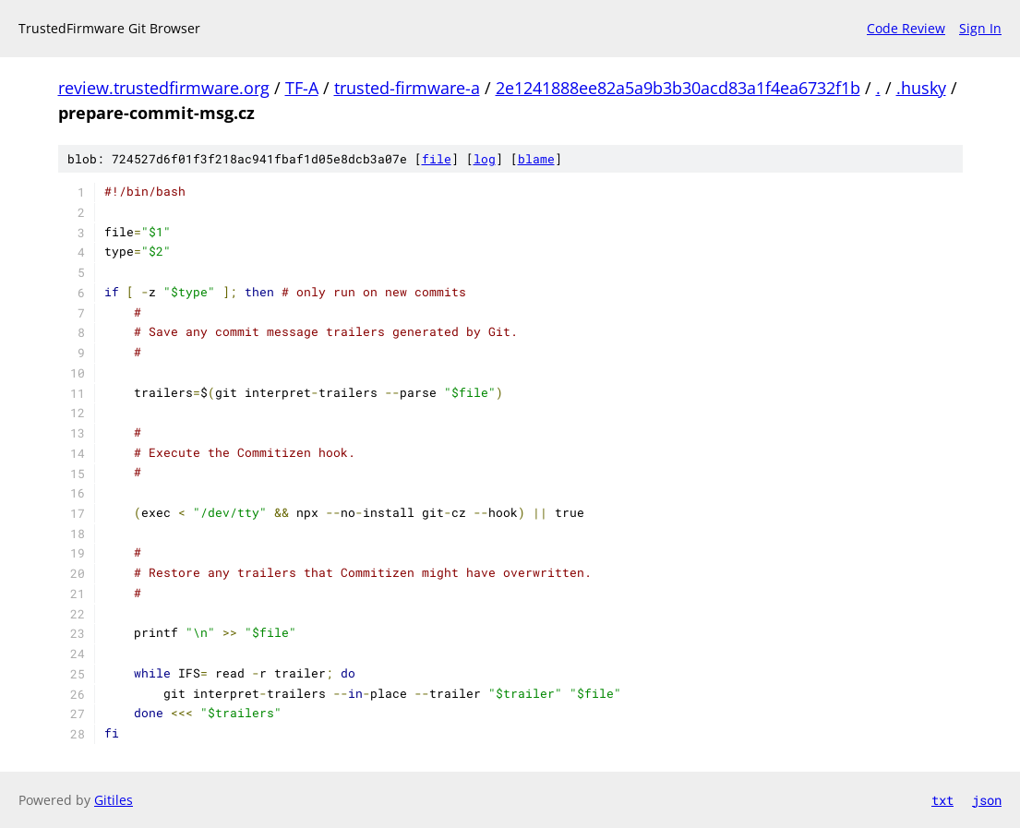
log (485, 158)
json (987, 800)
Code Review (906, 28)
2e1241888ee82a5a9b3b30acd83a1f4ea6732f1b (678, 88)
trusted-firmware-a (407, 88)
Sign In (980, 28)
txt (942, 800)
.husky (921, 88)
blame (536, 158)
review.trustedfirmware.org (164, 88)
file (436, 158)
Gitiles (113, 800)
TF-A (301, 88)
